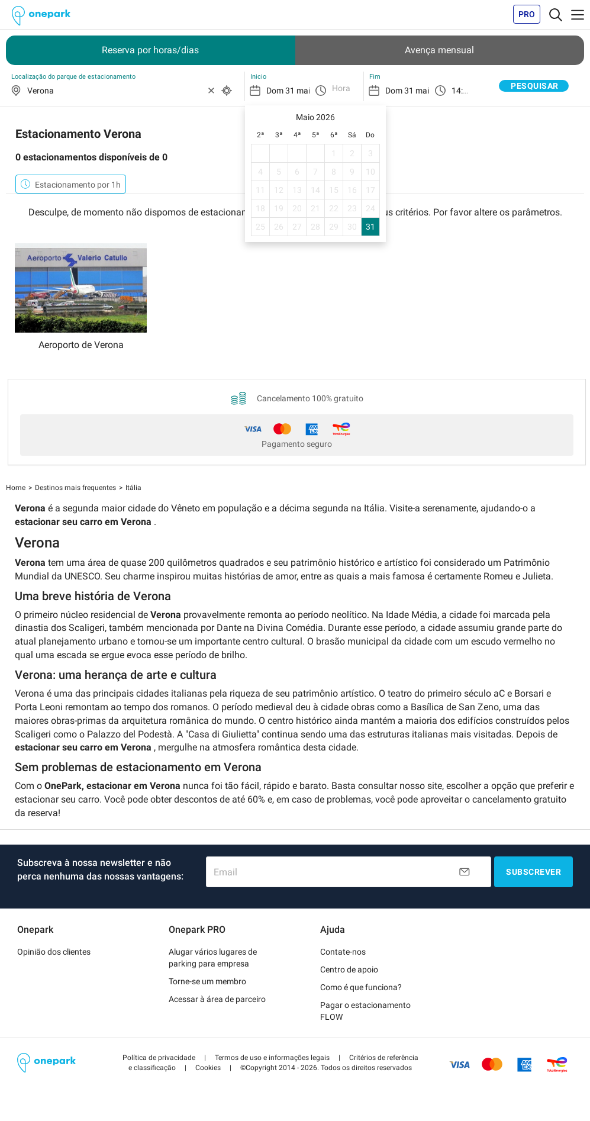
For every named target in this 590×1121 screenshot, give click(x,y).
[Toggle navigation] (555, 14)
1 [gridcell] (333, 153)
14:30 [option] (462, 90)
